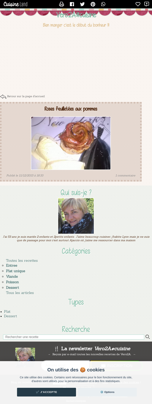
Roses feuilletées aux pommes (71, 108)
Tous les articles (20, 292)
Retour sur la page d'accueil (26, 96)
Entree (11, 265)
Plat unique (15, 271)
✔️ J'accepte (46, 392)
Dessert (12, 287)
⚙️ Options (107, 392)
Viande (12, 276)
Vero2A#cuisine (76, 15)
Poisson (12, 282)
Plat (7, 311)
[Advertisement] (76, 61)
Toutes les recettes (22, 260)
